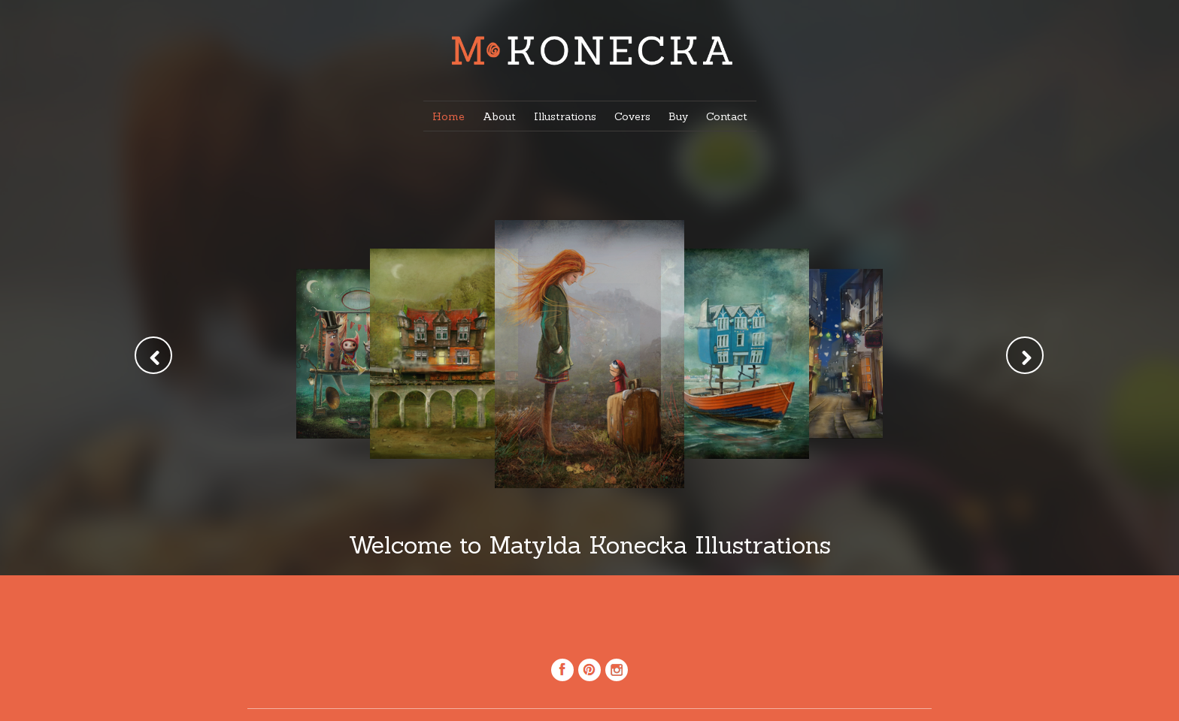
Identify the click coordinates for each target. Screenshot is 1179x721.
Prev (153, 355)
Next (1025, 355)
